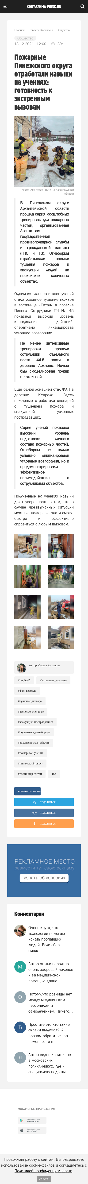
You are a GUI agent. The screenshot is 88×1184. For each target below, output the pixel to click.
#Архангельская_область (34, 742)
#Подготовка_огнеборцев (34, 732)
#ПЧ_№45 (24, 680)
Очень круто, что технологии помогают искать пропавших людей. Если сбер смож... (47, 939)
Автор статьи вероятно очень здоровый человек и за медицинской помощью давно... (50, 972)
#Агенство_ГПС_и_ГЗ (31, 711)
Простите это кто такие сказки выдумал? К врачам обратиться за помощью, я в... (49, 1033)
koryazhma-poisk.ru (44, 6)
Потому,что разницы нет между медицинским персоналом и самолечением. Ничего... (50, 1003)
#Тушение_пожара (30, 701)
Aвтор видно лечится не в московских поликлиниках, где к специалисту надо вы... (49, 1063)
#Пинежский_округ (30, 763)
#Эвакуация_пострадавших (35, 722)
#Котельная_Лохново (53, 680)
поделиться (44, 802)
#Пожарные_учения (30, 753)
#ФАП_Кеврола (27, 690)
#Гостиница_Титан (30, 773)
